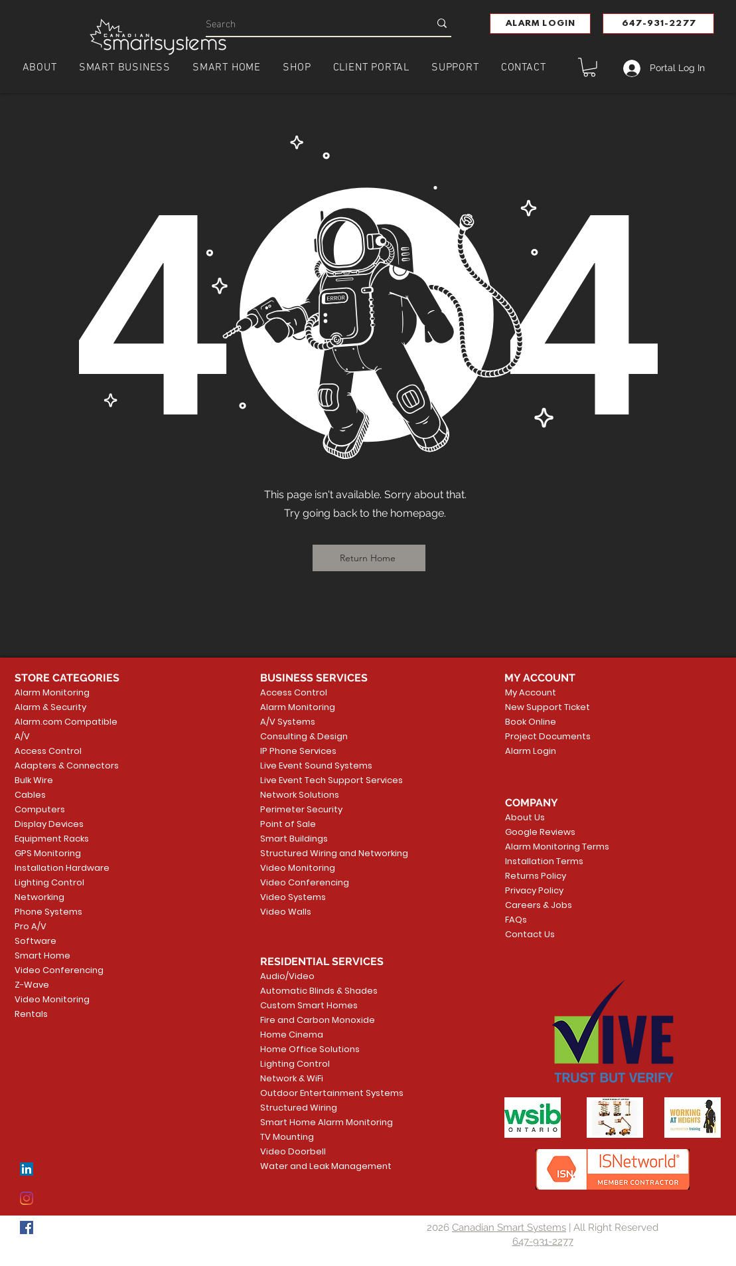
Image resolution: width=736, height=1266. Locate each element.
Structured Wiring (298, 1107)
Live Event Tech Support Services (311, 780)
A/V (22, 736)
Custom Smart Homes (309, 1005)
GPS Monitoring (48, 853)
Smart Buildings (294, 838)
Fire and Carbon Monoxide (311, 1020)
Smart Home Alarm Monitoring (311, 1122)
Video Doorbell (293, 1151)
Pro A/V (30, 926)
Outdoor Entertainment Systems (311, 1093)
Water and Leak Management (311, 1166)
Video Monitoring (52, 999)
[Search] (307, 23)
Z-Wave (32, 984)
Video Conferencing (59, 970)
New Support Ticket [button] (545, 707)
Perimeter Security (301, 809)
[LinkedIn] (26, 1169)
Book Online (530, 721)
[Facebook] (26, 1227)
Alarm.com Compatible (66, 721)
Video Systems (293, 897)
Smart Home (42, 955)
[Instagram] (26, 1198)
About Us (525, 817)
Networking (39, 897)
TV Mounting (287, 1136)
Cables (30, 794)
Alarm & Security (50, 707)
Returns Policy (535, 875)
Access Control (48, 751)
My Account (530, 692)
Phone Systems (48, 911)
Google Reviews (540, 832)
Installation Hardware (62, 867)
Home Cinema (291, 1034)
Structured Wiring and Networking (311, 853)
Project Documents (545, 736)
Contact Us (530, 934)
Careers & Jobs (538, 905)
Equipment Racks (52, 838)
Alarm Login (530, 751)
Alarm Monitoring (52, 692)
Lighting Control (49, 882)
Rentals (31, 1014)
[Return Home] (369, 558)
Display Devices (49, 824)
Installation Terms (544, 861)
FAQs (516, 919)
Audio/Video (287, 976)
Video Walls (285, 911)
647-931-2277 (542, 1241)
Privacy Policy (534, 890)
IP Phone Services (298, 751)
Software (35, 941)
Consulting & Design (304, 736)
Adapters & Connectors (67, 765)
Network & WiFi (291, 1078)
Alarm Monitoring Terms (547, 846)
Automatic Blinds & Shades (311, 990)
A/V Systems (287, 721)
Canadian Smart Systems (509, 1227)
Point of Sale (288, 824)
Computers (40, 809)
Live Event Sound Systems (311, 765)
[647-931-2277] (658, 23)
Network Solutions (299, 794)
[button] (540, 23)
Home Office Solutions (310, 1049)
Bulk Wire (34, 780)
